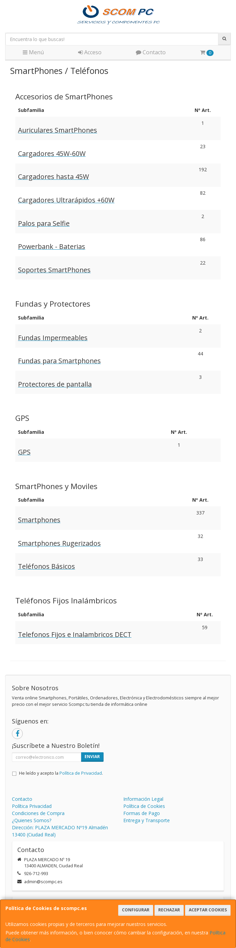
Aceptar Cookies (208, 910)
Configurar (135, 910)
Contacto (151, 52)
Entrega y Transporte (146, 820)
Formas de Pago (141, 813)
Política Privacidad (32, 806)
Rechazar (169, 910)
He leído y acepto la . (61, 773)
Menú (33, 52)
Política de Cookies (144, 806)
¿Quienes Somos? (31, 820)
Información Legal (143, 799)
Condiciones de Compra (38, 813)
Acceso (90, 52)
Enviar (92, 756)
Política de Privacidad (80, 773)
